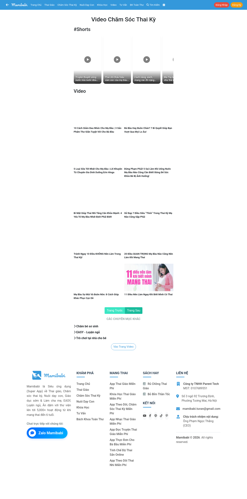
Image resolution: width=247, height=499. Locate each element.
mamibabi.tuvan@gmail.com (201, 408)
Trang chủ (36, 5)
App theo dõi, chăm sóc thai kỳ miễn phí (123, 409)
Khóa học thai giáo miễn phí (123, 396)
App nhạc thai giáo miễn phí (123, 421)
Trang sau (133, 310)
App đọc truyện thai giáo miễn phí (123, 432)
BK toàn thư (137, 5)
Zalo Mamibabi (46, 433)
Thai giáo (49, 5)
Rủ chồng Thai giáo (155, 386)
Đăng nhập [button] (222, 5)
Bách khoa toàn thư (90, 419)
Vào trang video (123, 346)
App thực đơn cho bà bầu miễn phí (122, 442)
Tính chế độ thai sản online (121, 452)
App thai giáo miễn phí (123, 386)
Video (113, 5)
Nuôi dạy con (87, 5)
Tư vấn (123, 5)
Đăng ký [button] (236, 5)
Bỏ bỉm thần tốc (156, 394)
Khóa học (102, 5)
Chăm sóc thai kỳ (67, 5)
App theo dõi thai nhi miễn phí (122, 463)
